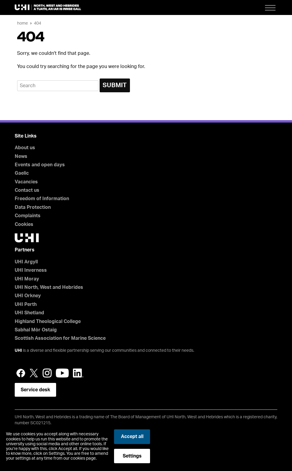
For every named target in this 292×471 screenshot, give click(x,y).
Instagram (47, 373)
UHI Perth (26, 304)
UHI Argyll (26, 261)
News (21, 156)
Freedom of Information (42, 198)
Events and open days (40, 164)
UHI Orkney (28, 295)
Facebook (20, 373)
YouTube (62, 373)
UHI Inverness (31, 270)
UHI (18, 350)
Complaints (28, 215)
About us (25, 147)
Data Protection (33, 207)
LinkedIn (78, 373)
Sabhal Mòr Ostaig (36, 329)
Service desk (35, 389)
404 (37, 23)
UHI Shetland (29, 312)
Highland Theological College (48, 321)
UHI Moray (27, 279)
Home (22, 23)
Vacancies (26, 181)
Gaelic (22, 173)
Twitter (33, 373)
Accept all (132, 436)
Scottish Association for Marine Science (60, 338)
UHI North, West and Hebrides (49, 287)
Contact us (27, 190)
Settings (132, 456)
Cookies (24, 224)
